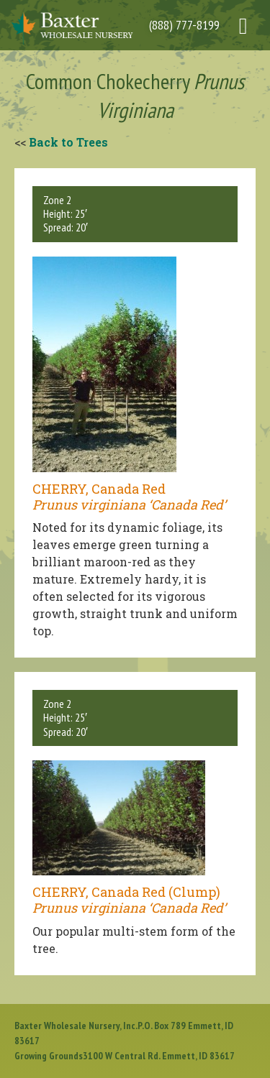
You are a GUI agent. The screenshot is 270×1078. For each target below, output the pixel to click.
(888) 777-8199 (184, 25)
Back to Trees (68, 141)
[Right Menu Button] (248, 18)
